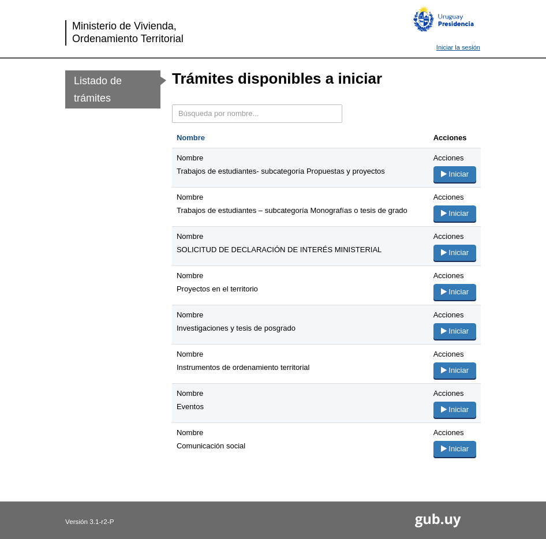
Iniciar (455, 174)
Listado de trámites (98, 89)
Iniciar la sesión (458, 47)
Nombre (191, 137)
